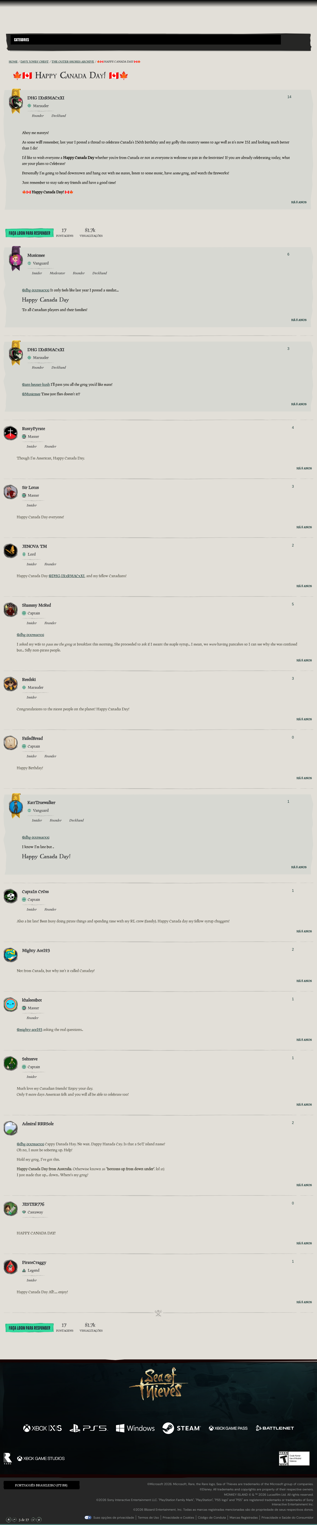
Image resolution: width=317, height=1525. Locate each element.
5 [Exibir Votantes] (293, 604)
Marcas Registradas (244, 1517)
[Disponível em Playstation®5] (89, 1428)
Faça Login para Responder (29, 233)
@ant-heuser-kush (36, 384)
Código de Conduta (212, 1517)
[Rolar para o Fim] (39, 1519)
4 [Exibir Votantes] (293, 427)
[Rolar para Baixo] (33, 1520)
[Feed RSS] (6, 61)
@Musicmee (31, 394)
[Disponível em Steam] (181, 1428)
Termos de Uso (148, 1517)
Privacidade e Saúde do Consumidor (287, 1517)
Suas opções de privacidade (113, 1517)
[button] (146, 40)
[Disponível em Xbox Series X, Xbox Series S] (42, 1428)
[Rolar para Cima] (14, 1520)
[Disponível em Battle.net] (274, 1428)
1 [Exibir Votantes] (288, 801)
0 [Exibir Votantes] (293, 737)
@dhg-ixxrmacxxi (35, 290)
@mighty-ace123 (29, 1029)
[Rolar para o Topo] (8, 1519)
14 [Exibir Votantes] (289, 97)
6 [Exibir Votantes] (288, 254)
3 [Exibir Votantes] (288, 349)
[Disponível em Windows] (135, 1428)
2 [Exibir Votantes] (293, 545)
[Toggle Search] (22, 47)
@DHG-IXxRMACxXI (67, 575)
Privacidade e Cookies (178, 1517)
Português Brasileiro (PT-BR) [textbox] (41, 1485)
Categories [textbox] (21, 40)
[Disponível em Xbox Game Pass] (228, 1428)
